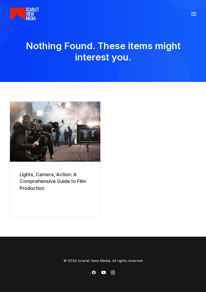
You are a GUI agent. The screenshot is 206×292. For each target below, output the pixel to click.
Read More (30, 205)
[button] (193, 14)
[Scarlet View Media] (24, 14)
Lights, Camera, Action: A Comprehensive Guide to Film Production (53, 181)
